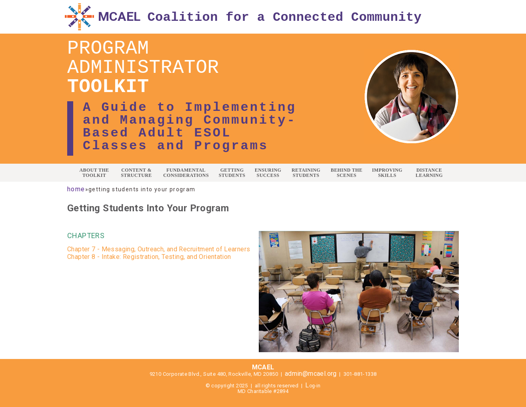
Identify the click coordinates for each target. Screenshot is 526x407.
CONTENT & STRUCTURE (136, 173)
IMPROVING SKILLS (387, 173)
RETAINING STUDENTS (306, 173)
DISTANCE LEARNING (429, 173)
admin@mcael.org (311, 373)
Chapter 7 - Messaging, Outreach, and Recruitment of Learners (158, 249)
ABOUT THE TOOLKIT (94, 173)
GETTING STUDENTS (232, 173)
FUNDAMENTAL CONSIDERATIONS (186, 173)
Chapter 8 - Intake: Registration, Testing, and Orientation (149, 257)
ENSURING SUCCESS (268, 173)
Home (76, 189)
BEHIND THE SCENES (346, 173)
